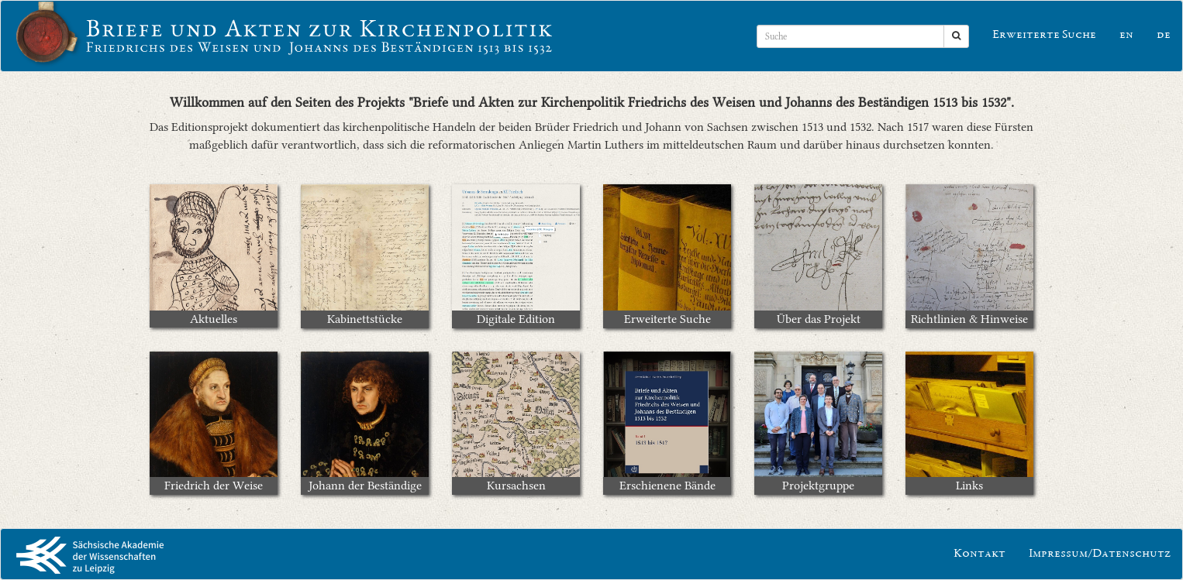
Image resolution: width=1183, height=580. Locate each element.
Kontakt (979, 554)
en (1126, 35)
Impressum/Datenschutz (1100, 554)
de (1164, 35)
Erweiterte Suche (1044, 35)
